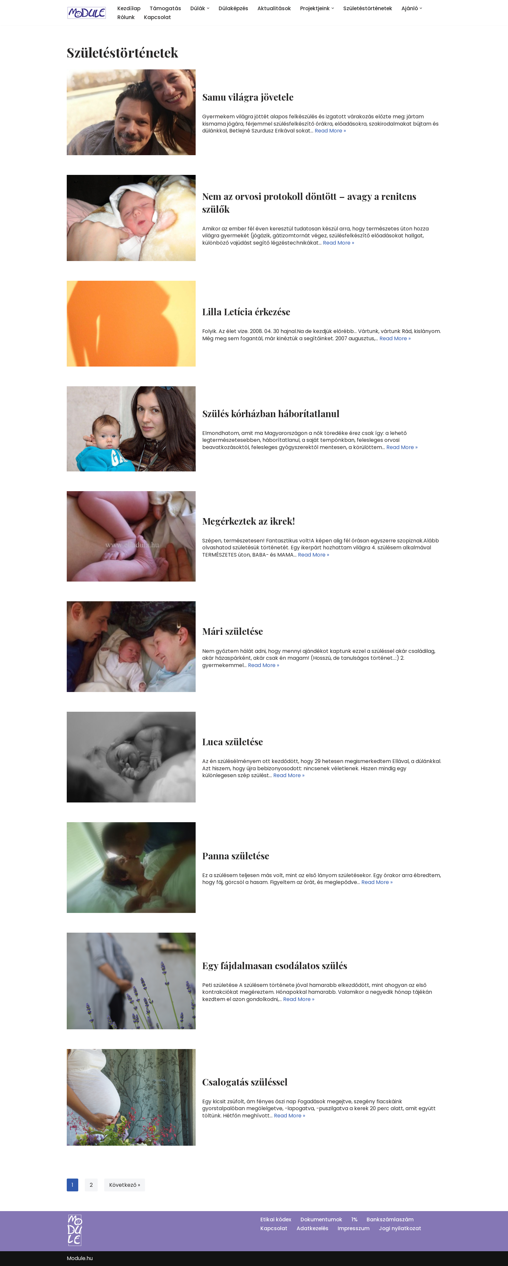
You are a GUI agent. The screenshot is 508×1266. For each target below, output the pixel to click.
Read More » (331, 130)
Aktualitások (277, 8)
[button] (209, 8)
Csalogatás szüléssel (245, 1082)
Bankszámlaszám (392, 1220)
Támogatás (166, 8)
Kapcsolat (158, 17)
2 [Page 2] (91, 1185)
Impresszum (355, 1228)
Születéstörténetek (372, 8)
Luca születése (232, 742)
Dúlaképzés (235, 8)
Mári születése (232, 632)
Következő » (124, 1185)
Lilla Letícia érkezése (246, 312)
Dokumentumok (322, 1220)
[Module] (86, 12)
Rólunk (126, 17)
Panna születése (235, 855)
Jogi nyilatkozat (402, 1228)
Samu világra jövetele (248, 97)
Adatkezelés (313, 1228)
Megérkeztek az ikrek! (248, 521)
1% (356, 1220)
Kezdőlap (129, 8)
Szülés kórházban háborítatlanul (271, 414)
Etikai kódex (276, 1220)
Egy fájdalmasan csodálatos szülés (274, 966)
